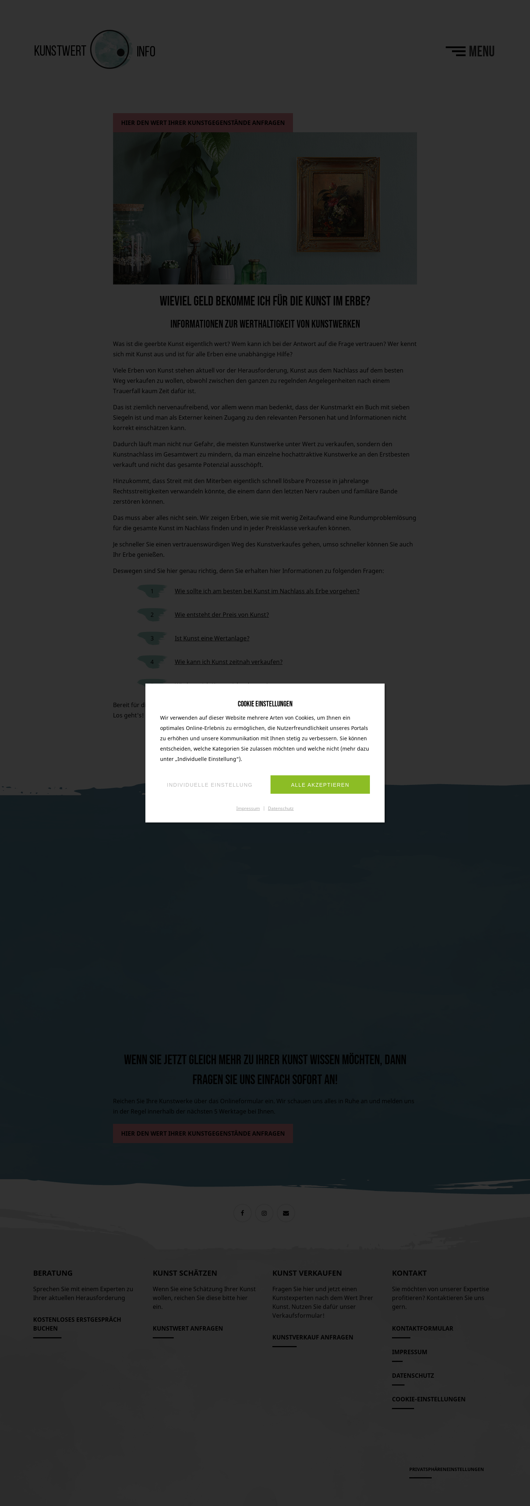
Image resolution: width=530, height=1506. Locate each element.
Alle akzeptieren (320, 785)
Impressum (248, 808)
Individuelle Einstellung (210, 785)
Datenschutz (281, 808)
